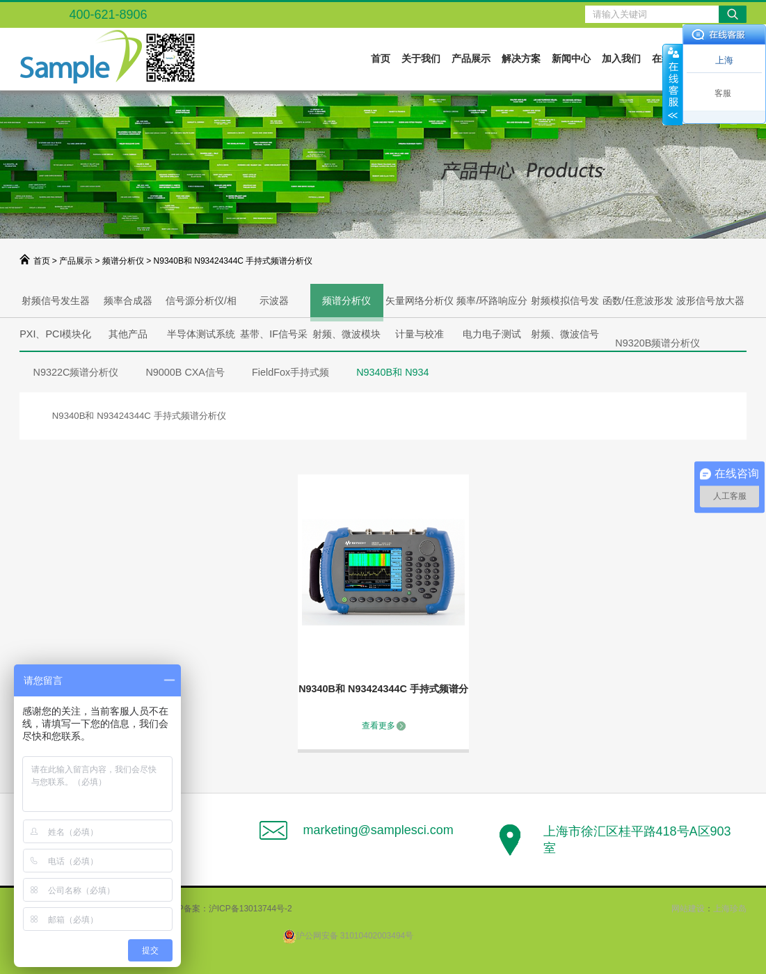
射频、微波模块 (346, 334)
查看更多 (378, 725)
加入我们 (621, 58)
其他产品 (128, 334)
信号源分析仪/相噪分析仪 (201, 306)
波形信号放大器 (710, 300)
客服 (723, 93)
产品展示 (471, 58)
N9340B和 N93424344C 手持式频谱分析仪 (383, 691)
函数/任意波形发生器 (638, 306)
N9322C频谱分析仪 (76, 372)
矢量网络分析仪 (419, 300)
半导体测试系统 (201, 334)
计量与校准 (419, 334)
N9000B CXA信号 (185, 372)
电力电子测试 (492, 334)
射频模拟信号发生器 (565, 306)
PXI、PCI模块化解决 (55, 339)
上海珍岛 (730, 908)
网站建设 (688, 908)
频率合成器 (128, 300)
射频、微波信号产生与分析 (565, 339)
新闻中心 (571, 58)
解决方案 (521, 58)
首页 (380, 58)
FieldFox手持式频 (290, 372)
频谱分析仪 (123, 261)
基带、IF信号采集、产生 (274, 339)
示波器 (274, 300)
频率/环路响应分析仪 (491, 306)
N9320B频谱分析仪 (657, 343)
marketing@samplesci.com (378, 830)
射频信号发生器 (56, 300)
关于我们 (420, 58)
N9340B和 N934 (392, 372)
